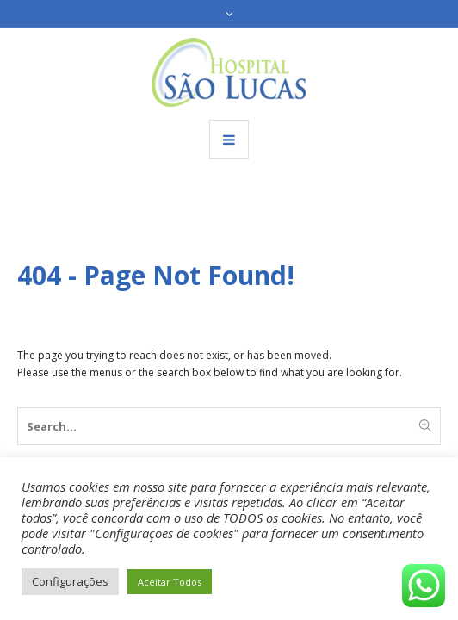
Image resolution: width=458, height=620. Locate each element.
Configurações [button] (70, 581)
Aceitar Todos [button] (169, 581)
